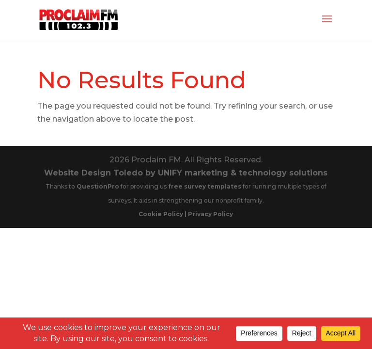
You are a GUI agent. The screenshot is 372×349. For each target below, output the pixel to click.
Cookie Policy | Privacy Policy (186, 214)
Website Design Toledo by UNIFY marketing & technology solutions (185, 172)
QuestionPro (99, 186)
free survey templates (205, 186)
